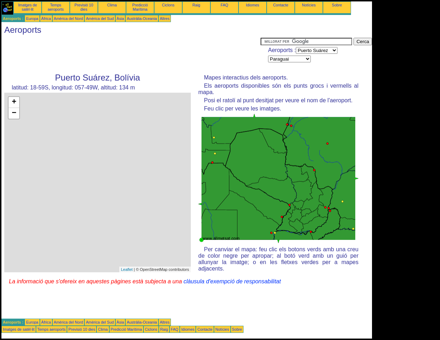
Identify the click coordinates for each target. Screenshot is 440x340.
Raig (196, 5)
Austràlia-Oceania (142, 18)
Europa (32, 18)
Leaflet (127, 269)
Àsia (120, 18)
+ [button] (14, 102)
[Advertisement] (131, 54)
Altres (164, 18)
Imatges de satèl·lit (27, 7)
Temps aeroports (56, 7)
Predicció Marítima (140, 7)
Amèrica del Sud (100, 18)
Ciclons (168, 5)
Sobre (337, 5)
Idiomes (252, 5)
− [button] (14, 113)
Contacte (280, 5)
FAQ (224, 5)
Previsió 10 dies (83, 7)
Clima (112, 5)
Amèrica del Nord (68, 18)
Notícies (309, 5)
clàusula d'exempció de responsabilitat (232, 281)
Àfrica (46, 18)
